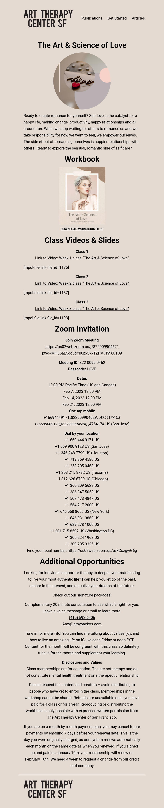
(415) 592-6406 (82, 617)
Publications (91, 18)
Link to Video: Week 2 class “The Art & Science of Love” (82, 283)
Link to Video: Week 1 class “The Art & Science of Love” (82, 258)
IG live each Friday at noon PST (107, 640)
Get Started (117, 18)
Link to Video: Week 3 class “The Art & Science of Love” (82, 308)
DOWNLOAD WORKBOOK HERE (82, 229)
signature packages (94, 595)
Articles (138, 18)
